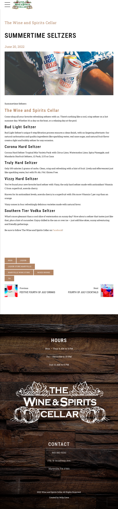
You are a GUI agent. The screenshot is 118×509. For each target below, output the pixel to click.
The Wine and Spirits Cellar (31, 22)
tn (9, 278)
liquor (23, 260)
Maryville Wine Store (19, 272)
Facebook (57, 230)
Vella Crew (64, 497)
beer (10, 260)
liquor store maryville (19, 266)
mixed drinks (43, 272)
